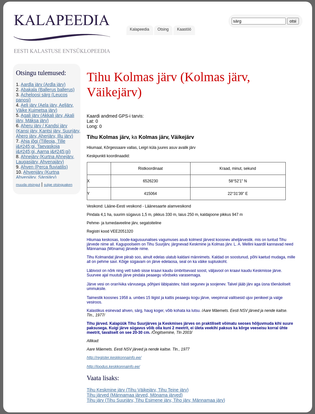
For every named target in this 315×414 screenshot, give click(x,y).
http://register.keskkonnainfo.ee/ (114, 357)
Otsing (163, 29)
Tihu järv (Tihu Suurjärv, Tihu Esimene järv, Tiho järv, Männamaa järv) (156, 400)
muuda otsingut (28, 185)
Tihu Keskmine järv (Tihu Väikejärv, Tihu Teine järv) (138, 389)
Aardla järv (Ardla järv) (43, 84)
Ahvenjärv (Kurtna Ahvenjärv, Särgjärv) (38, 174)
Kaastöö (184, 29)
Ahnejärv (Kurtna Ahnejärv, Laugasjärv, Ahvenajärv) (45, 159)
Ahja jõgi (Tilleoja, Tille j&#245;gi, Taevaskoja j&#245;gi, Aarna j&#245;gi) (43, 146)
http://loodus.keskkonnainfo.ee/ (113, 366)
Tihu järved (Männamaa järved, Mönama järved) (135, 395)
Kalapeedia (139, 29)
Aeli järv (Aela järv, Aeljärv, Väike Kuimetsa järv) (45, 107)
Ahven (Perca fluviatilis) (44, 166)
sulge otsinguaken (58, 185)
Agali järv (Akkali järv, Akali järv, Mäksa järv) (45, 118)
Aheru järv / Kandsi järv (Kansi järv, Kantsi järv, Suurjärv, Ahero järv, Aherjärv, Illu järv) (48, 131)
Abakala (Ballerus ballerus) (47, 89)
